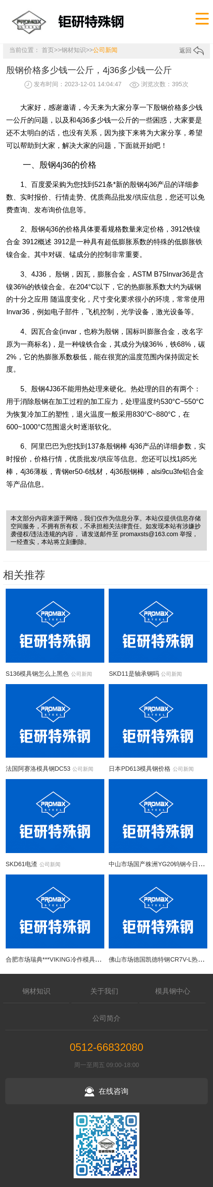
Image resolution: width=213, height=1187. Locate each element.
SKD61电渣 (21, 863)
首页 (48, 49)
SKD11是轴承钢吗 (134, 673)
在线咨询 (106, 1091)
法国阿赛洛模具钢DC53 (38, 768)
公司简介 (106, 1018)
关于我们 (104, 991)
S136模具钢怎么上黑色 (37, 673)
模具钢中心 (172, 991)
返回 (191, 50)
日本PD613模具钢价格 (139, 768)
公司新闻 (105, 49)
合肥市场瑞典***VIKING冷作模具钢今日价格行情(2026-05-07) (90, 959)
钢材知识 (73, 49)
